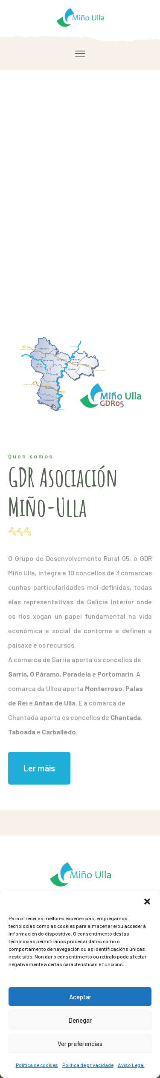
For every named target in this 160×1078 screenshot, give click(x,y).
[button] (147, 901)
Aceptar (80, 997)
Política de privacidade (87, 1065)
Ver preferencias (80, 1043)
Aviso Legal (131, 1065)
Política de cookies (37, 1065)
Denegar (80, 1020)
